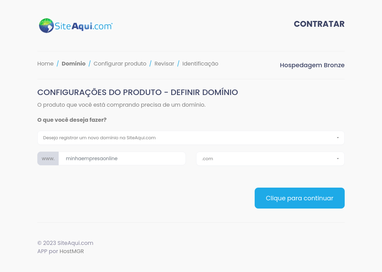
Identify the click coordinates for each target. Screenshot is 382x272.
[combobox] (191, 138)
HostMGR (72, 251)
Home (45, 64)
